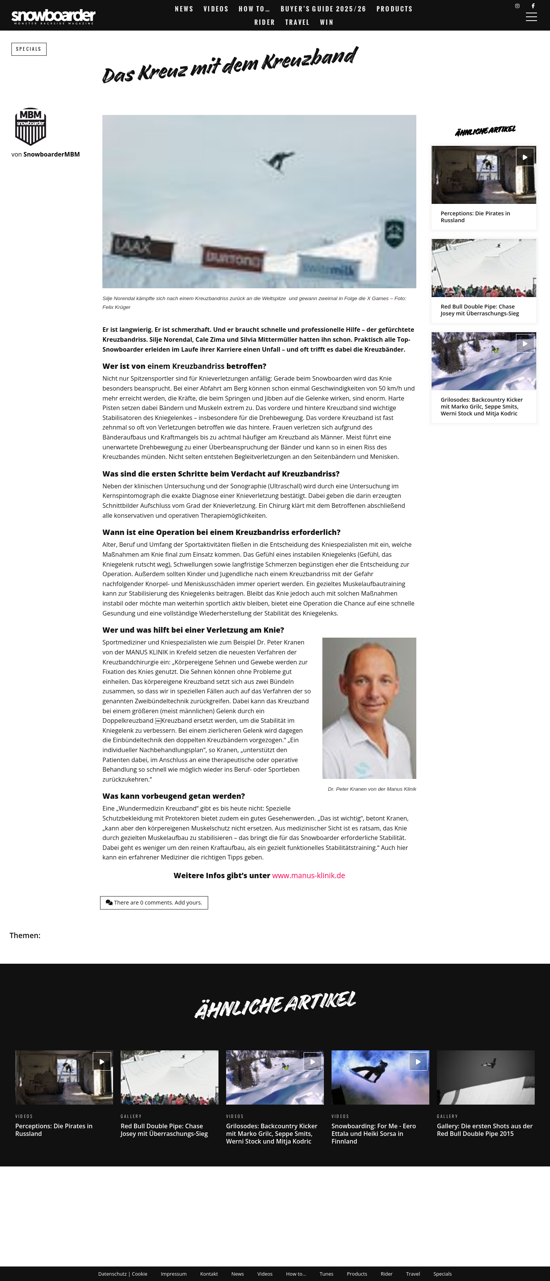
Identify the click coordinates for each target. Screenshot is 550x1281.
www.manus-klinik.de (308, 875)
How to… (254, 8)
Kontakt (209, 1273)
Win (327, 22)
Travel (297, 22)
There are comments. (154, 902)
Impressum (174, 1273)
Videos (216, 8)
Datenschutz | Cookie (122, 1273)
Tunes (326, 1273)
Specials (29, 49)
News (184, 8)
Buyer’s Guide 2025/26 (324, 8)
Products (395, 8)
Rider (264, 22)
